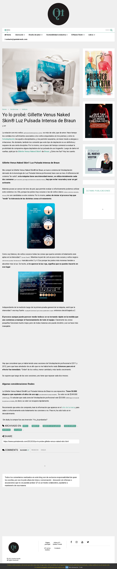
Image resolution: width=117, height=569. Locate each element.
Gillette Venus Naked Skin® (29, 151)
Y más (81, 567)
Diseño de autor (35, 35)
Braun (46, 151)
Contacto (57, 548)
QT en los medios (47, 549)
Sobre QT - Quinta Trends (57, 543)
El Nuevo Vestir (78, 35)
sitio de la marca (68, 407)
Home (8, 35)
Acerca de (20, 35)
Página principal (47, 543)
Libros (92, 35)
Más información (73, 567)
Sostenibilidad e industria (57, 35)
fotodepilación (8, 139)
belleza (24, 109)
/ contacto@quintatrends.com (16, 39)
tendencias (14, 109)
